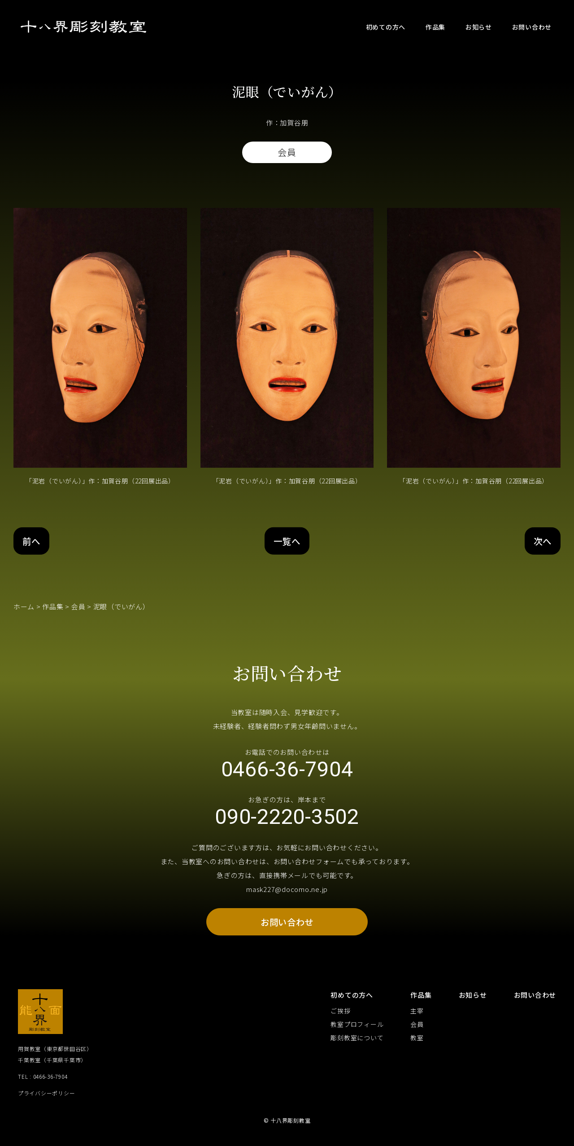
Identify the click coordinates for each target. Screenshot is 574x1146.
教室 (417, 1041)
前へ (32, 540)
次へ (542, 540)
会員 (78, 607)
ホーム (24, 607)
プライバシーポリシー (46, 1096)
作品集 (53, 607)
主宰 (417, 1014)
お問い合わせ (287, 924)
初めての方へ (351, 998)
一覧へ (287, 540)
